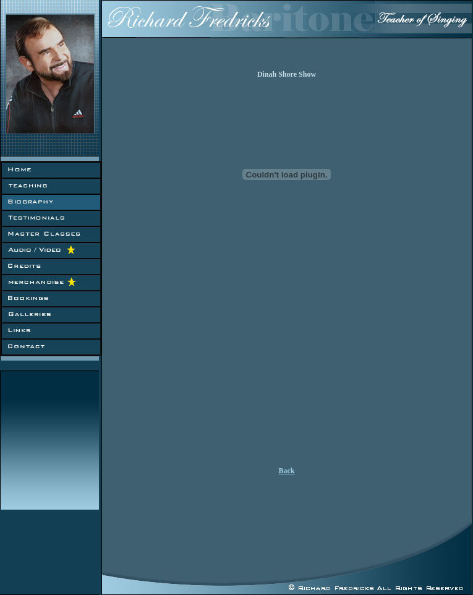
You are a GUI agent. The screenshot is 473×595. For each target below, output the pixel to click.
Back (286, 470)
